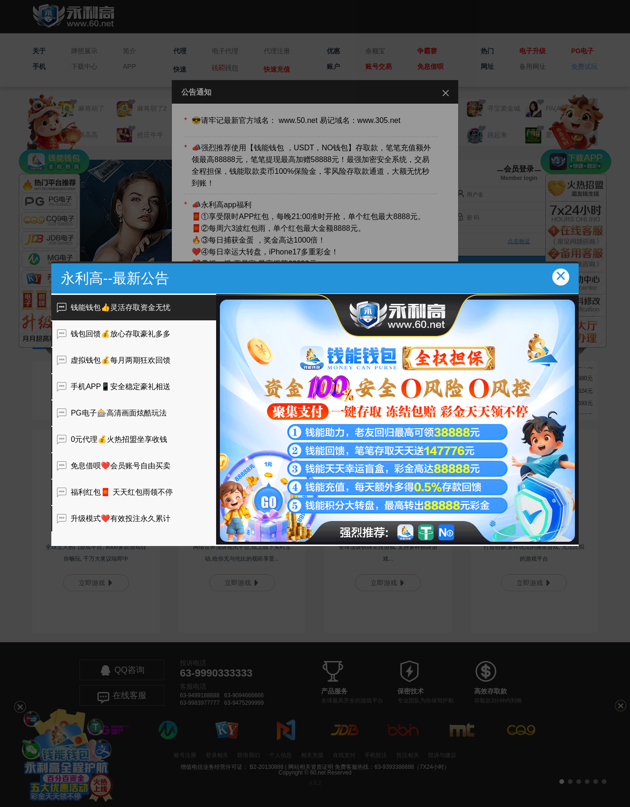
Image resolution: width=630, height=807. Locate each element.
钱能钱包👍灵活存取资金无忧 (113, 307)
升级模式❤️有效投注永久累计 (113, 518)
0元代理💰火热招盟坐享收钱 (112, 439)
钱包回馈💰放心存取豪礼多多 (113, 334)
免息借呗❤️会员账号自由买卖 (113, 466)
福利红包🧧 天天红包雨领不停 (115, 492)
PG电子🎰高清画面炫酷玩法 (112, 413)
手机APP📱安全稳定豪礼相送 (113, 387)
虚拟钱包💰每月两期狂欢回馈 (113, 360)
